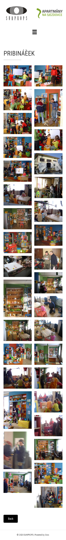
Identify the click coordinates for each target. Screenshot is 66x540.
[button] (11, 519)
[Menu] (34, 32)
